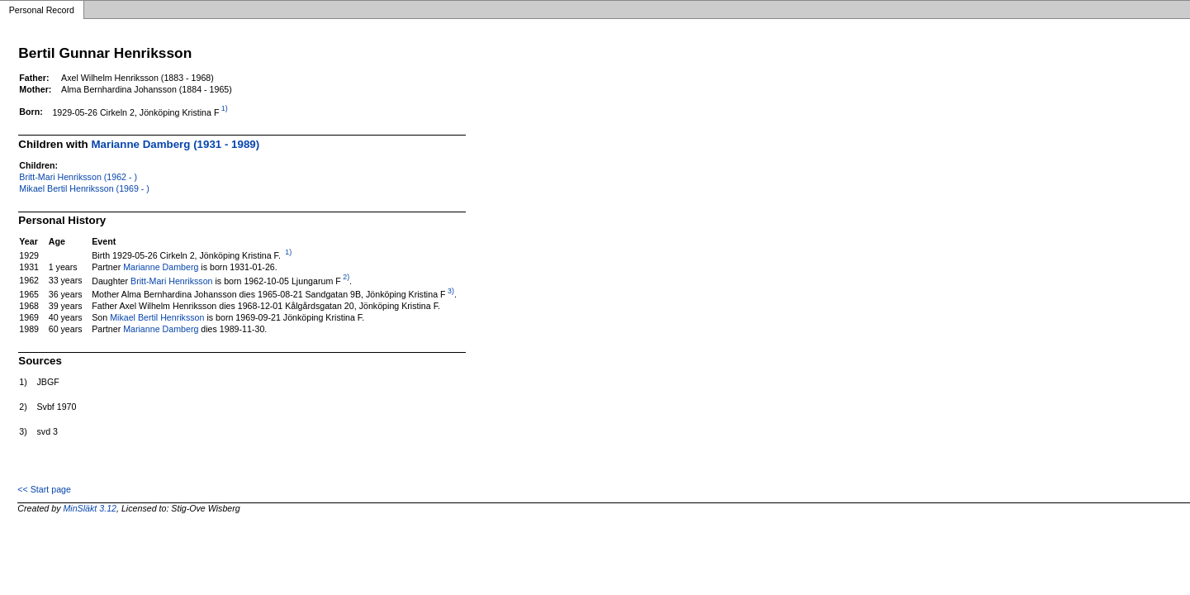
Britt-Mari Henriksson (171, 280)
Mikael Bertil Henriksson (157, 317)
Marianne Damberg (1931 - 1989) (175, 144)
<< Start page (44, 489)
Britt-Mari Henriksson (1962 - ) (78, 177)
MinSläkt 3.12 (89, 508)
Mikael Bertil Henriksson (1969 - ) (84, 188)
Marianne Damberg (160, 267)
